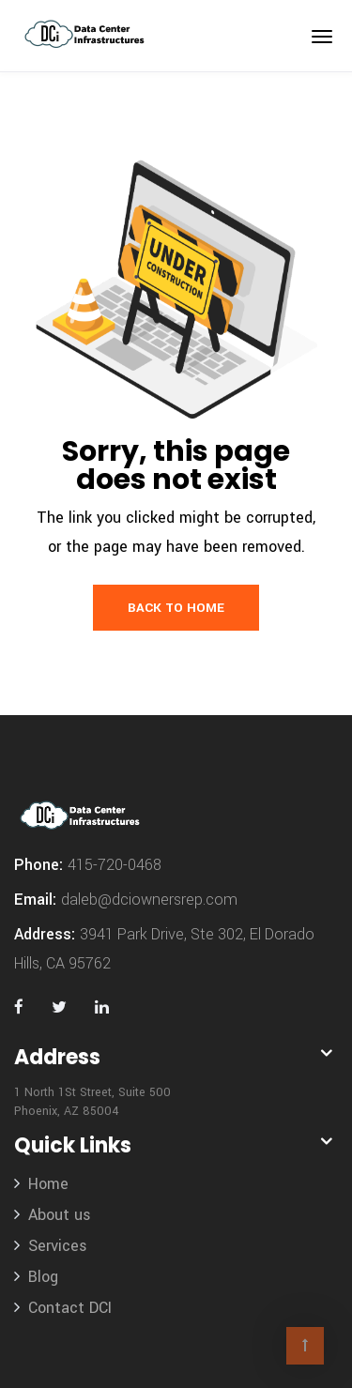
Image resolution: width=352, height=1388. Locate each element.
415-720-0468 (114, 865)
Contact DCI (70, 1308)
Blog (43, 1277)
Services (57, 1246)
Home (48, 1184)
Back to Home (176, 608)
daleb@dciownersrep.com (149, 899)
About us (59, 1215)
